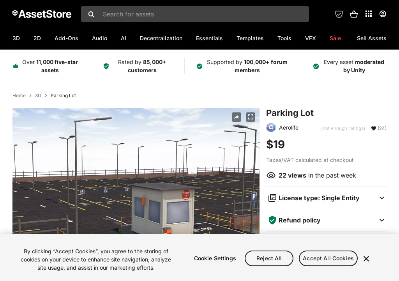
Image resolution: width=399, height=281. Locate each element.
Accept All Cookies (328, 258)
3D (16, 38)
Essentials (209, 38)
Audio (99, 38)
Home (19, 95)
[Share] (236, 117)
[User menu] (383, 14)
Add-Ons (66, 38)
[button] (353, 14)
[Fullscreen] (250, 117)
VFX (310, 38)
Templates (250, 38)
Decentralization (161, 38)
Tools (284, 38)
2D (37, 38)
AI (123, 38)
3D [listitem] (38, 95)
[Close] (366, 258)
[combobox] (195, 14)
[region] (199, 257)
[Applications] (368, 13)
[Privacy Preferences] (339, 14)
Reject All (269, 258)
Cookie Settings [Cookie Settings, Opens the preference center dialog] (215, 258)
